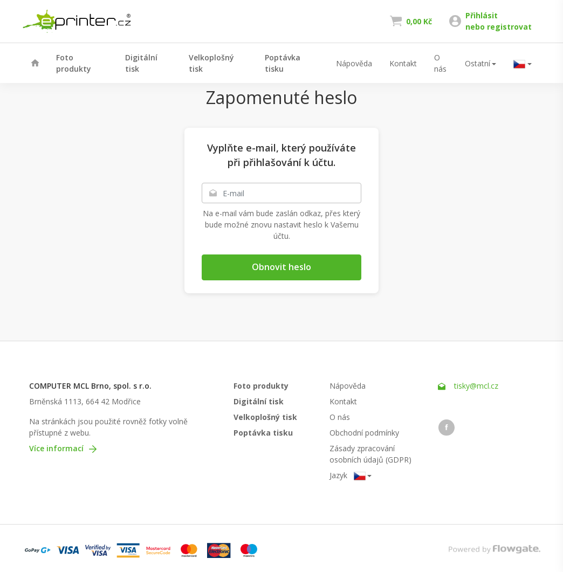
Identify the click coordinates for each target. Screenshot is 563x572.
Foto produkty (73, 63)
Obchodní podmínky (364, 433)
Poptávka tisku (282, 63)
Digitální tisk (141, 63)
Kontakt (403, 63)
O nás (440, 63)
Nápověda (354, 63)
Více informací (63, 448)
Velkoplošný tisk (211, 63)
